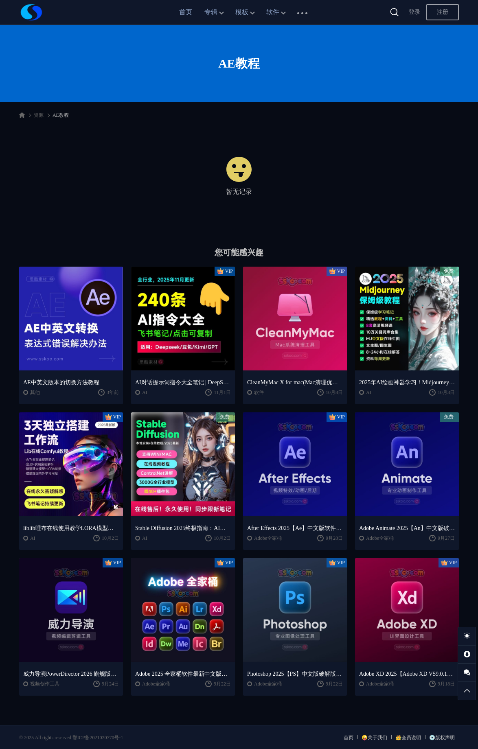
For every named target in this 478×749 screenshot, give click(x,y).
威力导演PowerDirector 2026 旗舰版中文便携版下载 (71, 674)
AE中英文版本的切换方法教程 (61, 382)
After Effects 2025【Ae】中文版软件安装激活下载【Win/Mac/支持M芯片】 (295, 528)
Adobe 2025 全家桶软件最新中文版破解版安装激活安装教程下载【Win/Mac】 (183, 674)
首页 (185, 12)
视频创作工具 (44, 684)
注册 (442, 12)
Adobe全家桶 (268, 538)
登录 (414, 12)
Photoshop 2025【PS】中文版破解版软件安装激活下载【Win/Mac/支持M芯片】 (295, 674)
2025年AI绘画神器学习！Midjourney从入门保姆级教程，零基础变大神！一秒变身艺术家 (407, 382)
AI (144, 392)
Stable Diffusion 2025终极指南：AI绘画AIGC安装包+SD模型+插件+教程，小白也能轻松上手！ (183, 528)
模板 (241, 12)
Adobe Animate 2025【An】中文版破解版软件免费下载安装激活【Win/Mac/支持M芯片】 (407, 528)
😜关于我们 (374, 737)
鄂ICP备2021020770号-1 (97, 737)
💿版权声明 (442, 737)
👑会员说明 (408, 737)
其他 (35, 392)
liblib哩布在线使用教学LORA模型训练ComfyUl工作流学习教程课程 (71, 528)
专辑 (210, 12)
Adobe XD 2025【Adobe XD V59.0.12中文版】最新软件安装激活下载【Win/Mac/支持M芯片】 (407, 674)
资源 (39, 115)
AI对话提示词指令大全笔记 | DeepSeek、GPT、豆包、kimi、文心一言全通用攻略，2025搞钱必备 (183, 382)
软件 (272, 12)
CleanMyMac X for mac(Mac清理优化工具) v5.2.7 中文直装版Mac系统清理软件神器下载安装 (295, 382)
